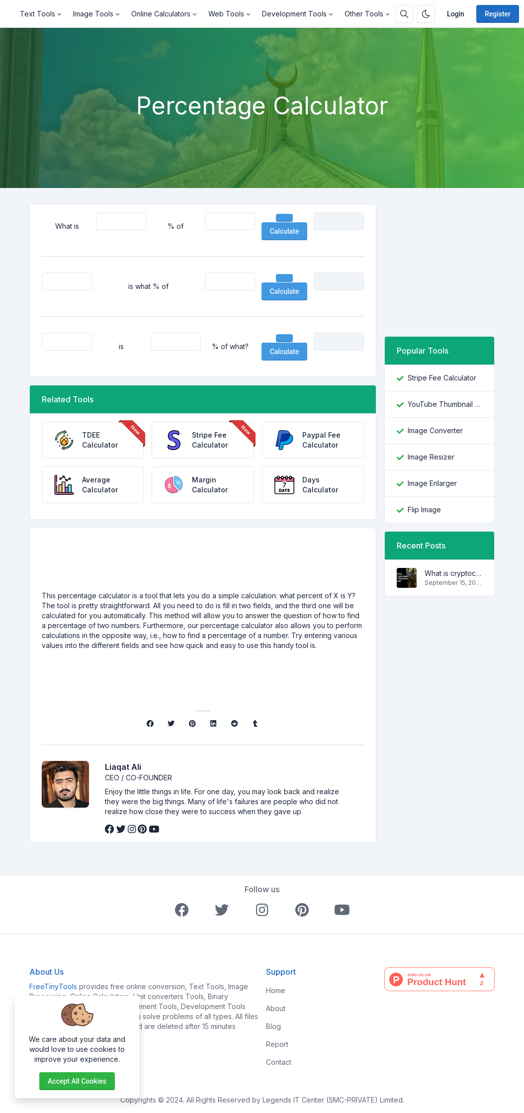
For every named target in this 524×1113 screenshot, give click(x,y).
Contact (278, 1062)
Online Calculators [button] (160, 13)
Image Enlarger (432, 483)
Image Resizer (431, 457)
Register (498, 14)
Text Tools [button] (37, 13)
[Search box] (404, 14)
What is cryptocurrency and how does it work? (453, 573)
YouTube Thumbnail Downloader (445, 404)
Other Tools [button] (364, 13)
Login (455, 14)
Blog (273, 1026)
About (275, 1008)
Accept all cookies (77, 1081)
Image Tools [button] (93, 13)
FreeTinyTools (53, 986)
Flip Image (424, 509)
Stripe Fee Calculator (442, 377)
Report (277, 1044)
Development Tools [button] (294, 13)
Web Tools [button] (226, 13)
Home (275, 990)
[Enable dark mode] (426, 14)
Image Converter (435, 430)
